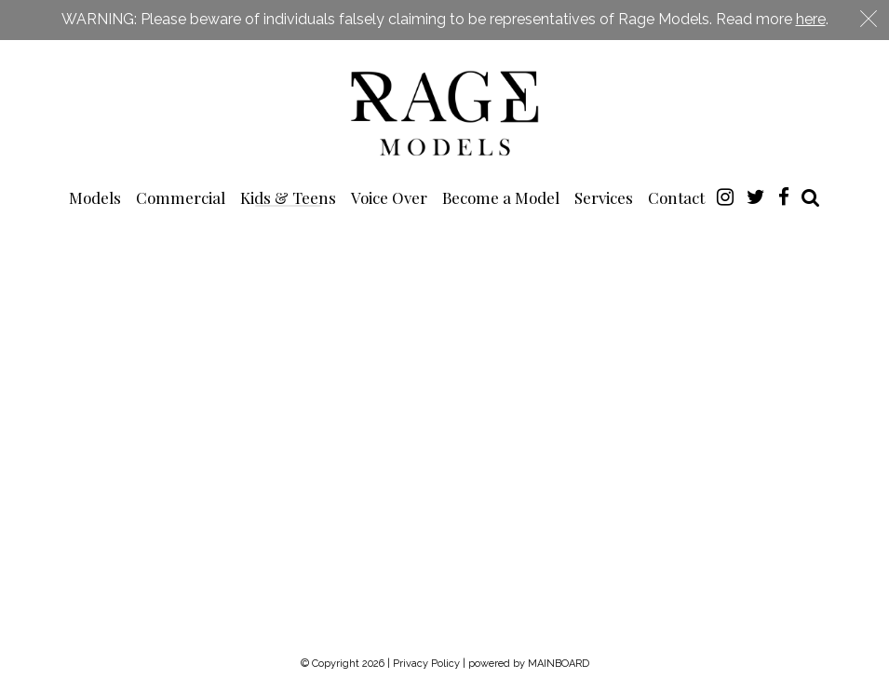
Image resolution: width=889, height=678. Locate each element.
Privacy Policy (426, 664)
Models (95, 197)
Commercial (180, 197)
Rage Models (445, 111)
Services (603, 197)
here (811, 19)
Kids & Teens (288, 197)
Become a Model (500, 197)
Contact (676, 197)
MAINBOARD (558, 664)
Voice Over (389, 197)
